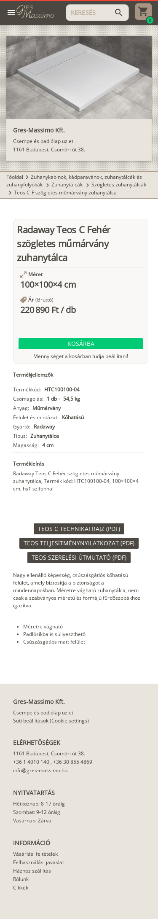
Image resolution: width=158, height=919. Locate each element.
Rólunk (21, 879)
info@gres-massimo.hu (40, 770)
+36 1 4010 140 (31, 761)
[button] (81, 343)
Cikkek (20, 887)
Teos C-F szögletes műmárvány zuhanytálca (65, 192)
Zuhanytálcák (67, 184)
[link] (79, 528)
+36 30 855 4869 (72, 761)
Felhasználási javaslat (38, 862)
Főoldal (14, 177)
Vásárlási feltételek (35, 853)
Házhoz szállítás (32, 870)
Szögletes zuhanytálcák (118, 184)
